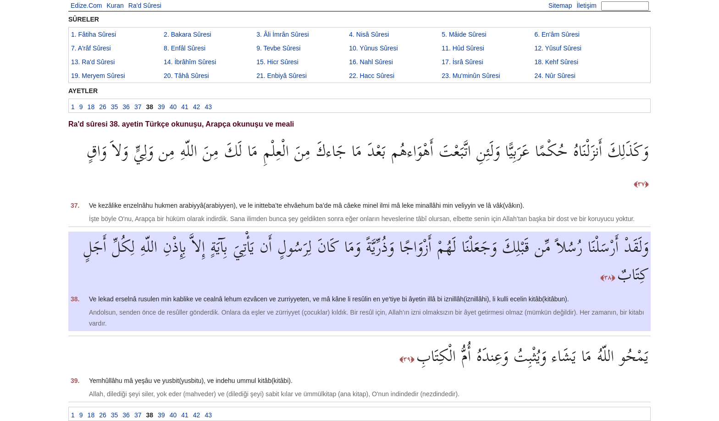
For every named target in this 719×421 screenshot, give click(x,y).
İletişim (586, 5)
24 (554, 75)
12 (557, 48)
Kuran (114, 5)
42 (196, 107)
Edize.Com (86, 5)
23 (471, 75)
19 (98, 75)
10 (373, 48)
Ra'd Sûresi (144, 5)
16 (371, 62)
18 (556, 62)
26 (102, 107)
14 (190, 62)
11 (463, 48)
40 (173, 107)
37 (138, 107)
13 (93, 62)
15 (277, 62)
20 (186, 75)
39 (161, 107)
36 (126, 107)
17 (462, 62)
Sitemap (560, 5)
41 (184, 107)
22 (371, 75)
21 (281, 75)
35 (114, 107)
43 (208, 107)
